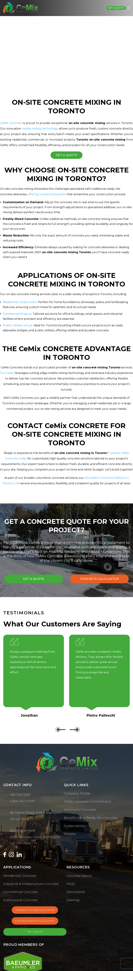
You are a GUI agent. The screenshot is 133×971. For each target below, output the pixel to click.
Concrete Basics (79, 877)
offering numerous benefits (47, 194)
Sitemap (73, 901)
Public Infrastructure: (18, 326)
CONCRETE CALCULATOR (99, 579)
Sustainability (74, 827)
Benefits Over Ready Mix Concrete (90, 819)
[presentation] (59, 731)
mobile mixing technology (40, 128)
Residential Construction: (20, 302)
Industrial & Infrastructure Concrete (31, 885)
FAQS (70, 885)
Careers (70, 835)
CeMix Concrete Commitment (87, 803)
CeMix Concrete (11, 123)
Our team (7, 373)
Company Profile (77, 794)
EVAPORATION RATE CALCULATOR (34, 923)
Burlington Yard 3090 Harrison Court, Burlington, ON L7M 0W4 (35, 838)
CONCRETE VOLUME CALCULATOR (34, 911)
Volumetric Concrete (80, 811)
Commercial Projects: (17, 314)
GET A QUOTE (66, 155)
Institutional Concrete (20, 901)
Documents (75, 893)
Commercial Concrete (20, 893)
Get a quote (115, 8)
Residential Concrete (19, 877)
